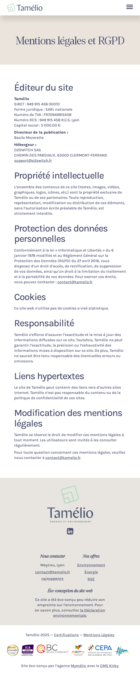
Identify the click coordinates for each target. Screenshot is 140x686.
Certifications (66, 635)
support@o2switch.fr (33, 160)
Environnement (91, 565)
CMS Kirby (109, 666)
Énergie (91, 572)
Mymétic (78, 666)
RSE (91, 579)
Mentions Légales (98, 635)
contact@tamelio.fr (74, 282)
